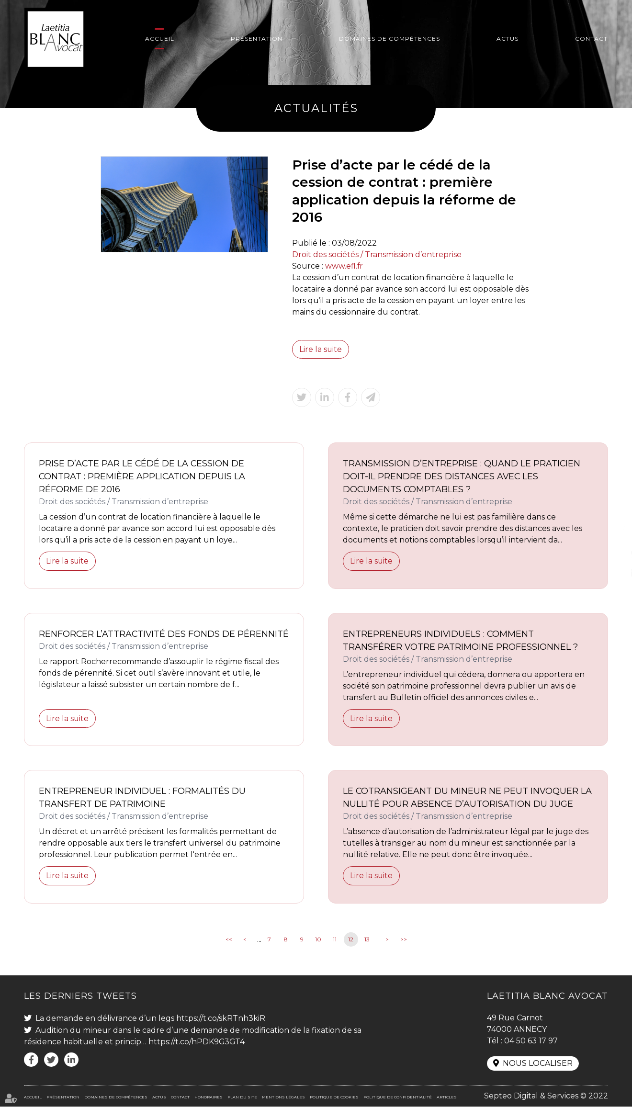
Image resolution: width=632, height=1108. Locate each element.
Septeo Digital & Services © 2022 (546, 1097)
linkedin (613, 573)
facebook (613, 535)
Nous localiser (538, 1064)
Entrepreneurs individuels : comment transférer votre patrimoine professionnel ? (460, 641)
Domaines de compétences (389, 38)
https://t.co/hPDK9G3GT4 (197, 1042)
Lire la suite (320, 349)
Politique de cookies (334, 1098)
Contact (591, 38)
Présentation (256, 38)
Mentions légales (283, 1098)
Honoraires (208, 1098)
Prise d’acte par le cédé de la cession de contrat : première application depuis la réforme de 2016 (142, 477)
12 (350, 940)
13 (367, 940)
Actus (508, 38)
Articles (447, 1098)
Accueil (159, 38)
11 (335, 940)
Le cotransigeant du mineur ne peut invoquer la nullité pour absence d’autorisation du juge (468, 798)
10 (318, 940)
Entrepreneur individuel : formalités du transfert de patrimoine (142, 798)
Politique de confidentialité (397, 1098)
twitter (613, 554)
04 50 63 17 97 (531, 1041)
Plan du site (242, 1098)
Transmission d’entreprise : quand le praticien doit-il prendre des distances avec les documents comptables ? (462, 477)
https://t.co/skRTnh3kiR (220, 1019)
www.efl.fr (344, 266)
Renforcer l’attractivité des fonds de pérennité (138, 641)
